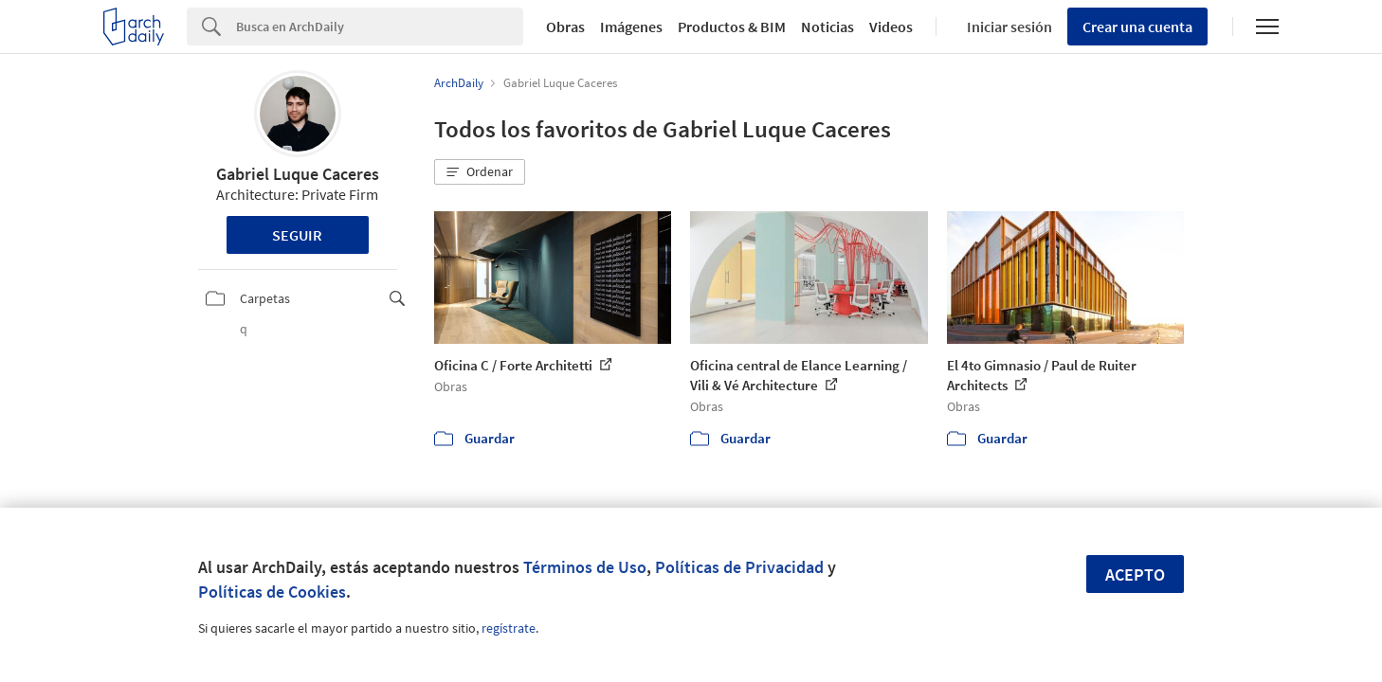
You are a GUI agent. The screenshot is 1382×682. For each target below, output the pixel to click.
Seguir (297, 234)
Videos (891, 26)
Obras (565, 26)
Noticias (827, 26)
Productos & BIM (732, 26)
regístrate (509, 628)
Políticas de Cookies (272, 591)
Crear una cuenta (1137, 26)
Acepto (1135, 574)
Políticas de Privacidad (739, 567)
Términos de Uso (584, 567)
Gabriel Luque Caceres (297, 174)
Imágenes (631, 26)
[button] (479, 172)
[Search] (379, 26)
